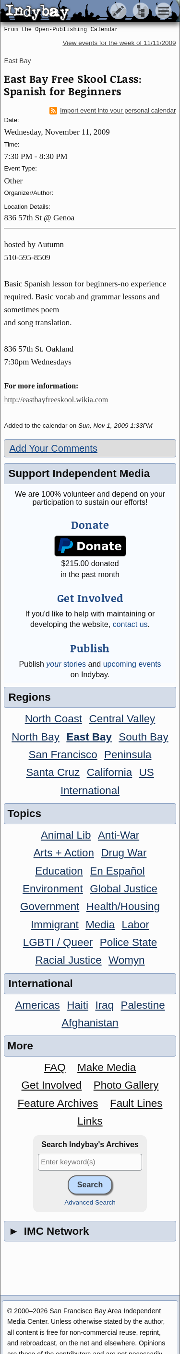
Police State (128, 942)
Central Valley (122, 719)
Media (100, 925)
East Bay (17, 61)
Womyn (126, 960)
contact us (130, 624)
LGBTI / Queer (58, 942)
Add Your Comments (53, 448)
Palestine (142, 1005)
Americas (37, 1005)
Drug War (123, 853)
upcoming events (132, 664)
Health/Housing (123, 906)
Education (59, 871)
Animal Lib (66, 835)
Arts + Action (64, 853)
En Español (117, 871)
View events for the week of (119, 42)
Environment (53, 889)
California (109, 772)
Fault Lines (136, 1103)
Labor (135, 925)
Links (89, 1121)
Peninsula (127, 755)
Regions (29, 697)
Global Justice (123, 889)
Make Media (106, 1067)
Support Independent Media (79, 473)
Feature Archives (58, 1103)
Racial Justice (68, 960)
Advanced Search (90, 1202)
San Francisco (63, 755)
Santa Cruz (53, 772)
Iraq (104, 1005)
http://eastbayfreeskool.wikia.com (56, 400)
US (146, 772)
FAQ (55, 1067)
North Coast (53, 719)
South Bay (143, 737)
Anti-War (118, 835)
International (90, 790)
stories (66, 664)
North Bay (36, 737)
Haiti (77, 1005)
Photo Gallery (126, 1085)
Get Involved (52, 1085)
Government (49, 906)
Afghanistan (89, 1023)
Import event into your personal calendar (112, 110)
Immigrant (55, 925)
